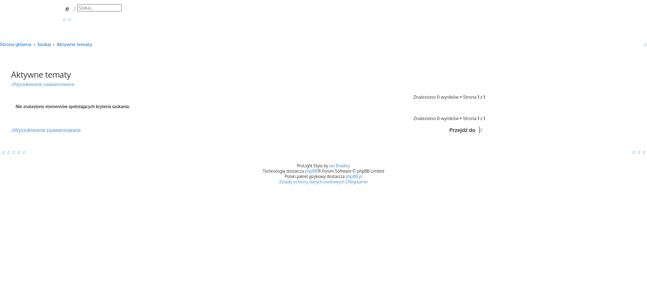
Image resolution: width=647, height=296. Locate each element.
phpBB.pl (354, 176)
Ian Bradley (339, 165)
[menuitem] (64, 19)
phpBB (311, 171)
